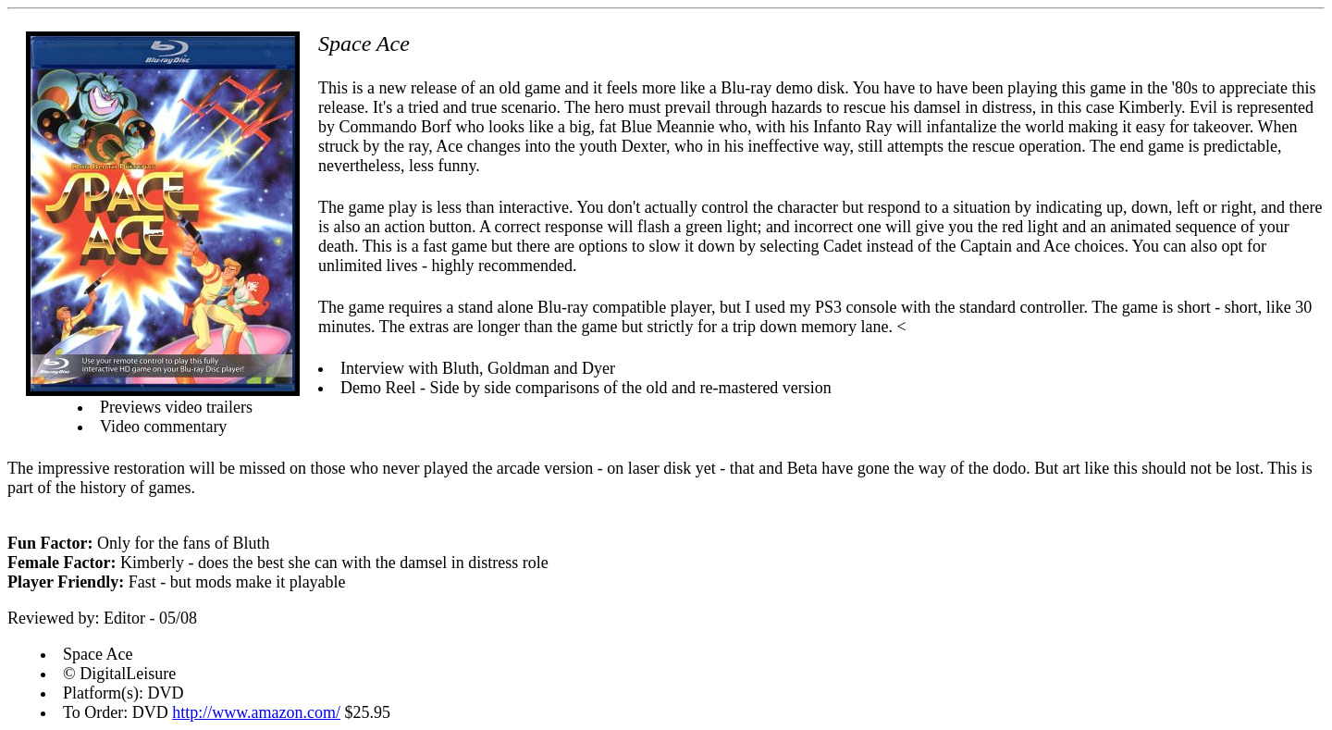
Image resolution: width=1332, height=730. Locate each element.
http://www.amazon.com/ (256, 712)
